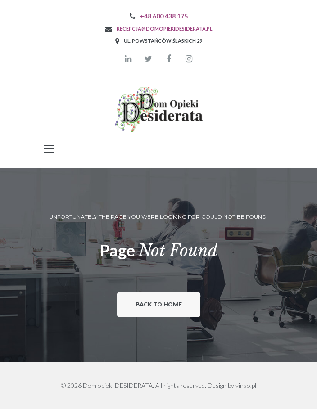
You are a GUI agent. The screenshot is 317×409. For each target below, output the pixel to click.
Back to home (159, 304)
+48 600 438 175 (164, 16)
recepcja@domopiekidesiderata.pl (165, 28)
